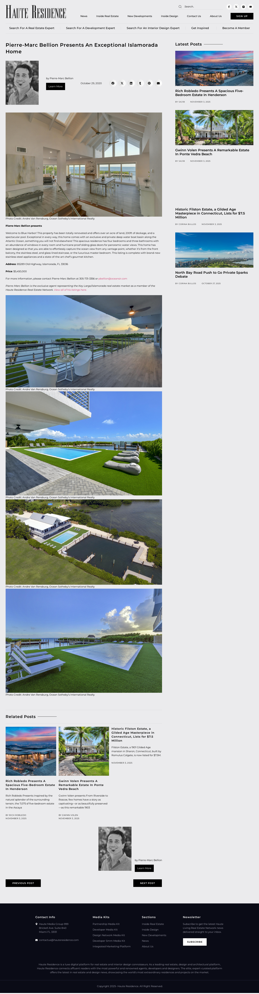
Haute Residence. (128, 987)
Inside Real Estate (102, 16)
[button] (113, 84)
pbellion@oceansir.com (112, 279)
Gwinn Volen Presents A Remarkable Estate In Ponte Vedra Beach (81, 785)
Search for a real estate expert (31, 29)
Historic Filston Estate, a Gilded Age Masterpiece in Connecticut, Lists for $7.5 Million (210, 214)
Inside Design (164, 16)
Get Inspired (201, 29)
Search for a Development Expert (90, 29)
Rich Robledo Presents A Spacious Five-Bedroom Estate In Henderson (30, 785)
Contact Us (189, 16)
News (78, 16)
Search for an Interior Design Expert (153, 29)
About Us (210, 16)
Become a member (236, 29)
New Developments (134, 16)
